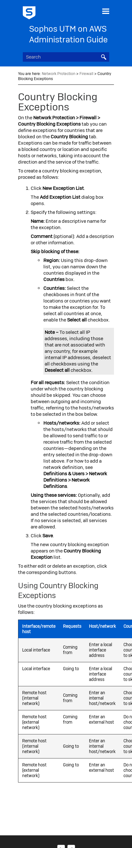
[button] (103, 57)
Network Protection (58, 73)
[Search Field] (66, 57)
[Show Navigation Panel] (105, 11)
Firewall (86, 73)
